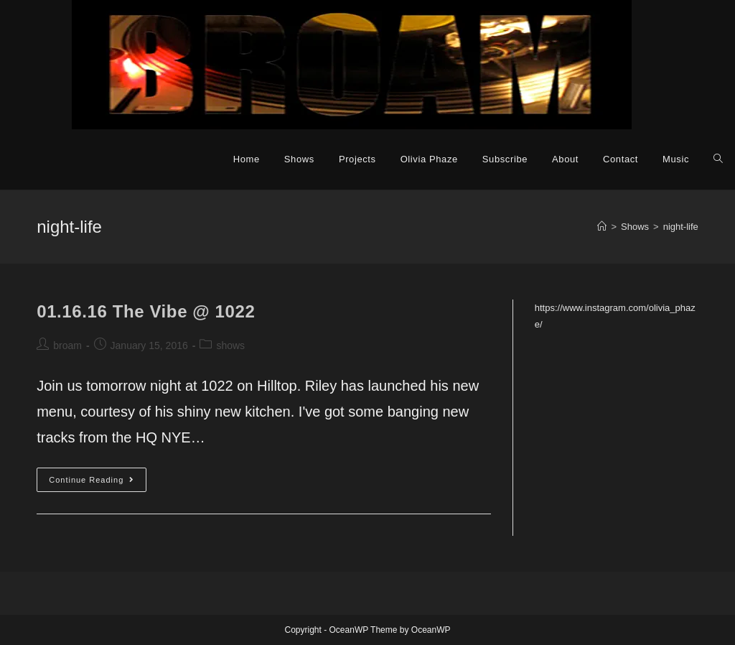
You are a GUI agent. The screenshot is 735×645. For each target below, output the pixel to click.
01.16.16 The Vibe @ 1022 (146, 311)
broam (67, 345)
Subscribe (505, 159)
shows (230, 345)
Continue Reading (97, 483)
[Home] (602, 226)
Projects (357, 159)
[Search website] (718, 159)
